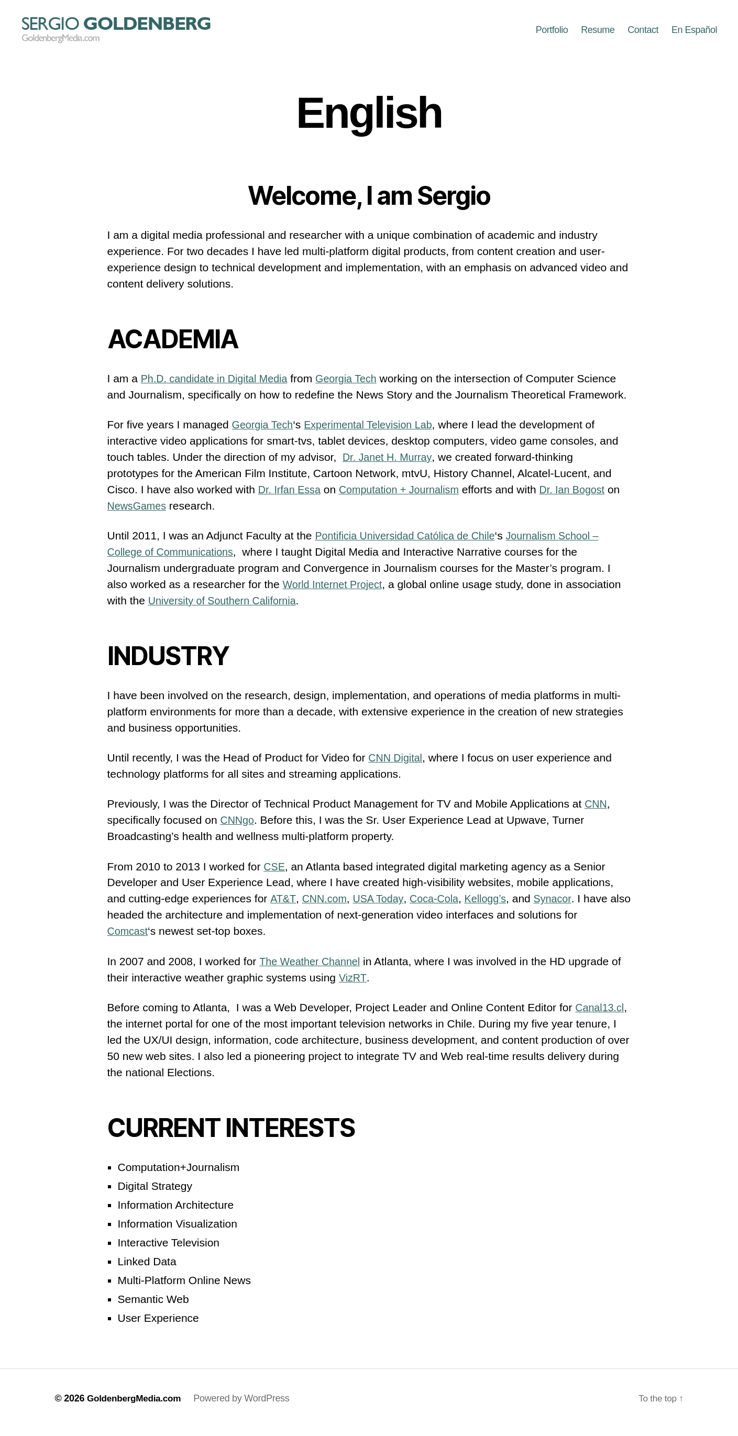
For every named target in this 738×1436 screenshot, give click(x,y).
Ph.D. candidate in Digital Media (219, 386)
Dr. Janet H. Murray (390, 465)
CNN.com (326, 906)
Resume (597, 34)
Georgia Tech (358, 386)
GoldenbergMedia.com (136, 1406)
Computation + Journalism (407, 497)
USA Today (382, 906)
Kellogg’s (495, 906)
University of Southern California (227, 608)
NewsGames (154, 513)
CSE (274, 874)
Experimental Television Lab (376, 432)
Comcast (129, 939)
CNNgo (238, 828)
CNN (597, 811)
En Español (694, 34)
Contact (642, 34)
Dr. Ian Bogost (586, 497)
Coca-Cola (441, 906)
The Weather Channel (313, 969)
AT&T (283, 906)
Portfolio (552, 34)
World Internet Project (336, 592)
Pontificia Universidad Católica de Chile (411, 543)
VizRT (353, 985)
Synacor (565, 906)
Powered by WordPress (246, 1406)
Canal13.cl (601, 1015)
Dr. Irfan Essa (291, 497)
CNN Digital (397, 765)
